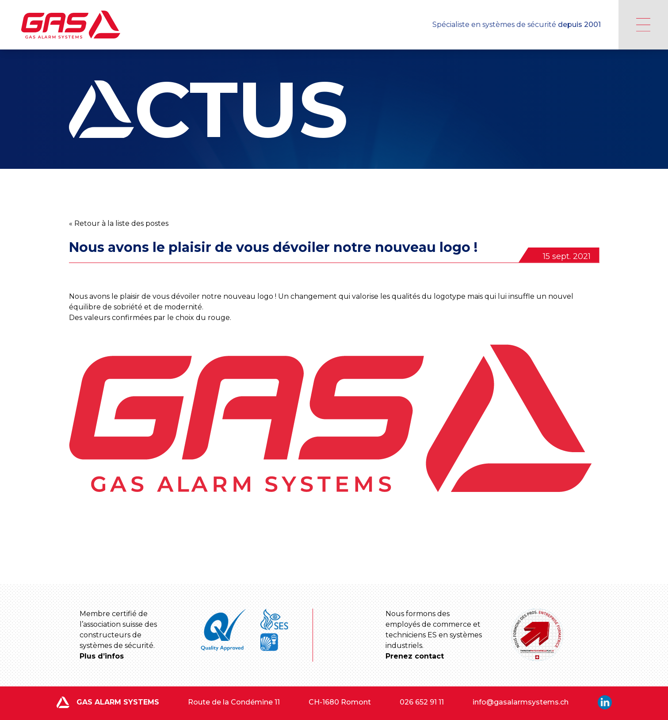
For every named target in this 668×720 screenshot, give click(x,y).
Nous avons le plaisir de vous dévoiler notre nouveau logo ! (273, 247)
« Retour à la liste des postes (118, 223)
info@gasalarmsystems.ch (521, 702)
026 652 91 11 (422, 702)
